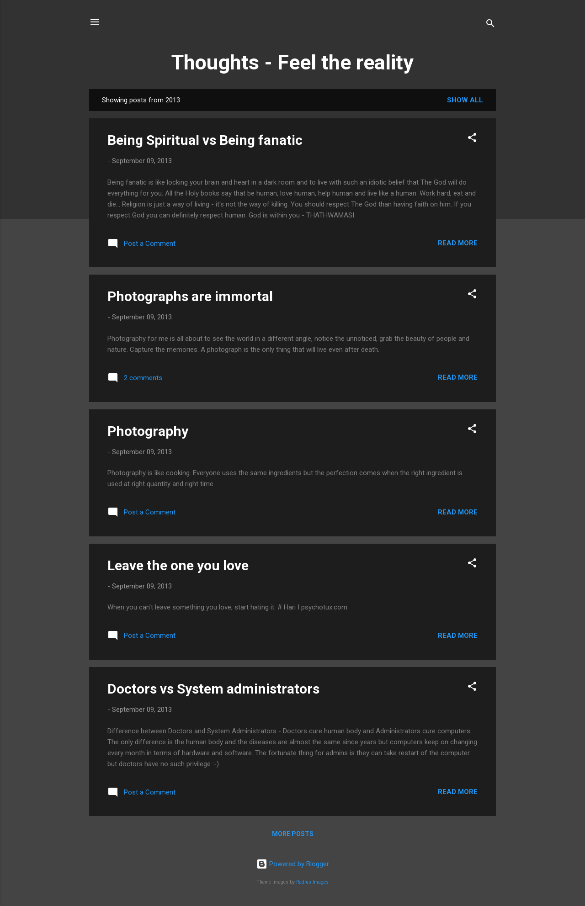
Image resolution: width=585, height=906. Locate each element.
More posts (293, 833)
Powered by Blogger (292, 864)
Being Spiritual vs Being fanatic (205, 140)
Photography (147, 431)
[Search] (490, 25)
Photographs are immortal (190, 296)
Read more (458, 243)
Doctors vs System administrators (213, 689)
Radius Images (312, 882)
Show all (465, 100)
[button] (472, 139)
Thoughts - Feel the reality (292, 62)
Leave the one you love (178, 565)
